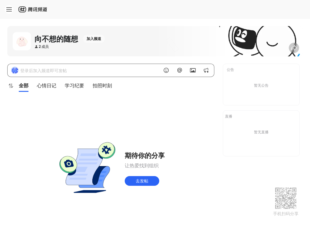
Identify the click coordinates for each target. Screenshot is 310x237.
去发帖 (142, 181)
